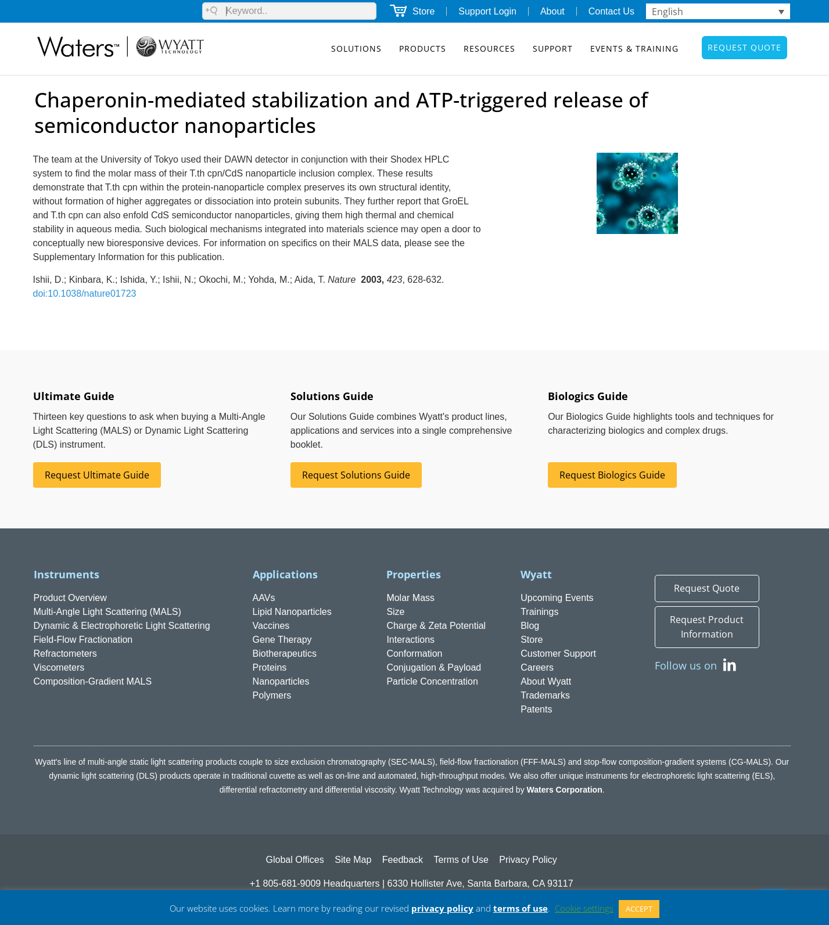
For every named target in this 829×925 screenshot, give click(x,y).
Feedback (402, 860)
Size (395, 612)
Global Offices (295, 860)
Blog (530, 626)
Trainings (539, 612)
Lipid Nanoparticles (292, 612)
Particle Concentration (432, 681)
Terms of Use (461, 860)
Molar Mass (410, 598)
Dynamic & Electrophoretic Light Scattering (122, 626)
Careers (537, 667)
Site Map (353, 860)
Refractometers (65, 653)
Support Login (487, 11)
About (552, 11)
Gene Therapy (282, 640)
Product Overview (70, 598)
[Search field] (289, 11)
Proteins (270, 667)
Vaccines (271, 626)
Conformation (414, 653)
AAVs (264, 598)
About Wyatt (546, 681)
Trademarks (545, 695)
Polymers (272, 695)
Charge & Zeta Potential (436, 626)
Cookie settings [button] (584, 908)
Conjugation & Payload (433, 667)
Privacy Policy (528, 860)
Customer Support (558, 653)
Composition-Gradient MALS (93, 681)
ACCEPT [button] (639, 909)
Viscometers (59, 667)
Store (423, 11)
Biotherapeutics (285, 653)
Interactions (410, 640)
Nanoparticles (281, 681)
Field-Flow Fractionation (83, 640)
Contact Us (611, 11)
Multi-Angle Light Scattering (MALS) (107, 612)
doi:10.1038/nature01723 (85, 293)
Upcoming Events (557, 598)
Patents (536, 709)
